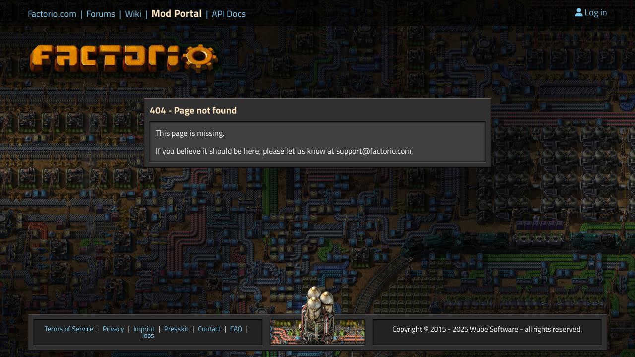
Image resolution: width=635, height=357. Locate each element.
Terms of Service (69, 329)
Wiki (133, 13)
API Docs (229, 13)
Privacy (113, 329)
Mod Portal (176, 13)
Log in (591, 12)
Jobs (148, 335)
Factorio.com (52, 13)
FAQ (236, 329)
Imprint (144, 329)
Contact (209, 329)
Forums (100, 13)
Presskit (176, 329)
